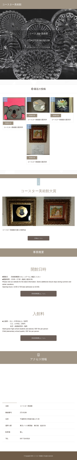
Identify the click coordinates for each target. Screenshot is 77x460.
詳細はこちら (38, 238)
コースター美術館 (11, 4)
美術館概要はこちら (38, 293)
